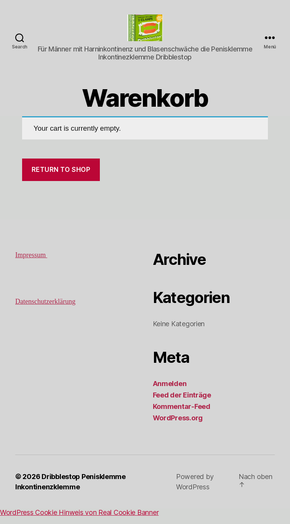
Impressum (31, 262)
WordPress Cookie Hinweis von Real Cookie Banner (79, 520)
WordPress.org (178, 425)
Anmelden (170, 391)
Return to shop (61, 177)
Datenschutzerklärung (45, 309)
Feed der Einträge (182, 403)
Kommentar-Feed (181, 414)
